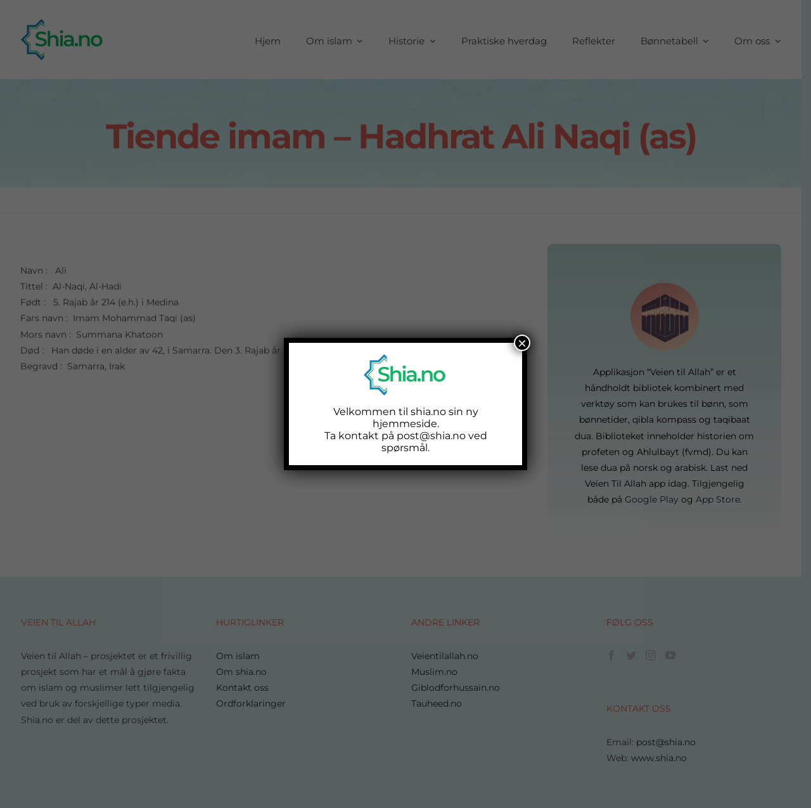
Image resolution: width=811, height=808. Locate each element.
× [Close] (522, 343)
